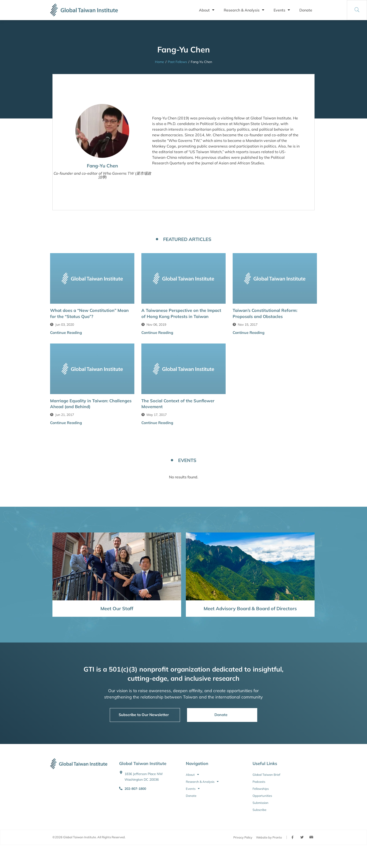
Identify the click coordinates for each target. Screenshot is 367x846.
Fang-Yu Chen (102, 166)
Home (159, 62)
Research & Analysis (244, 10)
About (206, 10)
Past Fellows (177, 62)
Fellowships (261, 789)
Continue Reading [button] (66, 332)
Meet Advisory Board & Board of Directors (250, 608)
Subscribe (259, 810)
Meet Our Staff (116, 608)
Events (282, 10)
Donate (305, 10)
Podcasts (259, 781)
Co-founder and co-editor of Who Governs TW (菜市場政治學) (102, 175)
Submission (260, 803)
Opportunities (262, 796)
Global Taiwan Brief (266, 774)
